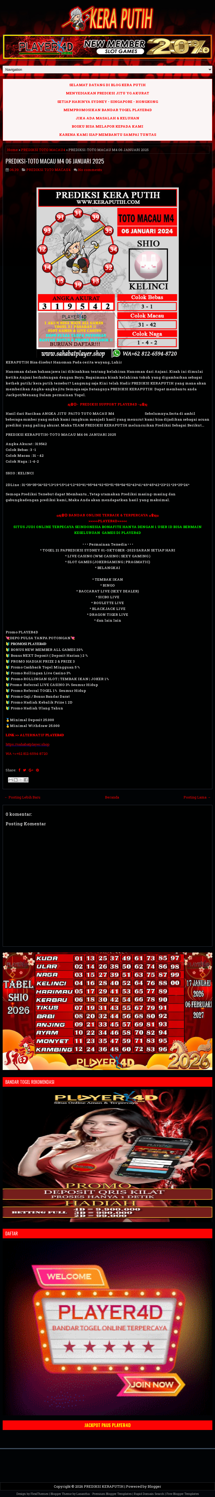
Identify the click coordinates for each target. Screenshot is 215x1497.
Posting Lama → (197, 797)
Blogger (154, 1486)
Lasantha (83, 1494)
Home (12, 149)
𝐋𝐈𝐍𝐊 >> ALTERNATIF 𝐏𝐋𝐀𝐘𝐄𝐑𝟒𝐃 (35, 735)
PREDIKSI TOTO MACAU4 (43, 149)
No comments (90, 169)
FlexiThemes (39, 1494)
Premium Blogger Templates (112, 1494)
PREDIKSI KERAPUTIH (104, 1486)
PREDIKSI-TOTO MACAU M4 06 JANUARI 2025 (55, 161)
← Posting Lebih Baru (22, 797)
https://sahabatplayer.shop (28, 744)
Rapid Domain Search (149, 1494)
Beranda (112, 797)
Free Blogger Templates (183, 1494)
